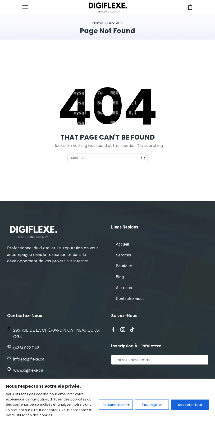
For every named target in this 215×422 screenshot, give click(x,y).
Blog (120, 276)
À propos (124, 287)
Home (97, 23)
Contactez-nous (130, 298)
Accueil (122, 244)
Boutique (124, 266)
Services (123, 255)
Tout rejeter (152, 404)
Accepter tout (190, 404)
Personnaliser (114, 404)
